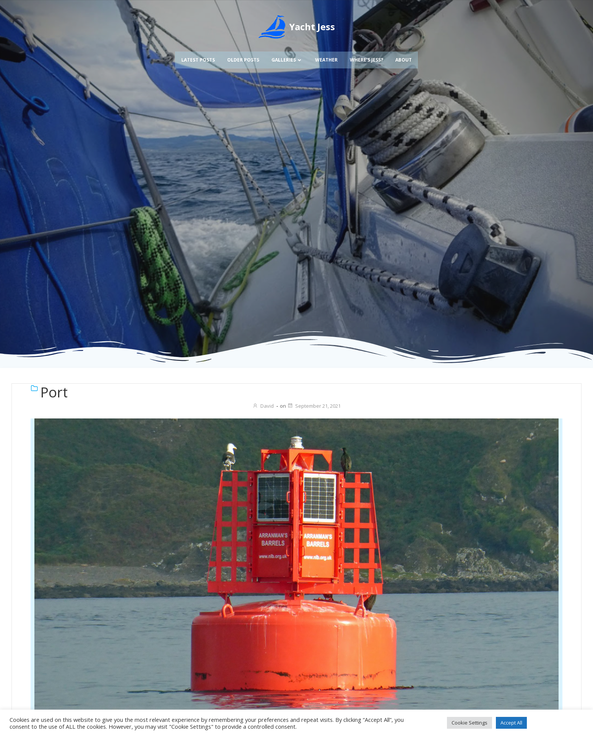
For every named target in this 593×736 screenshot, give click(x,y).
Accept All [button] (511, 722)
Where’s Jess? (366, 58)
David (263, 405)
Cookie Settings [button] (469, 722)
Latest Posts (198, 58)
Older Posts (243, 58)
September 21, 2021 (314, 405)
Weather (326, 58)
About (403, 58)
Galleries (287, 58)
